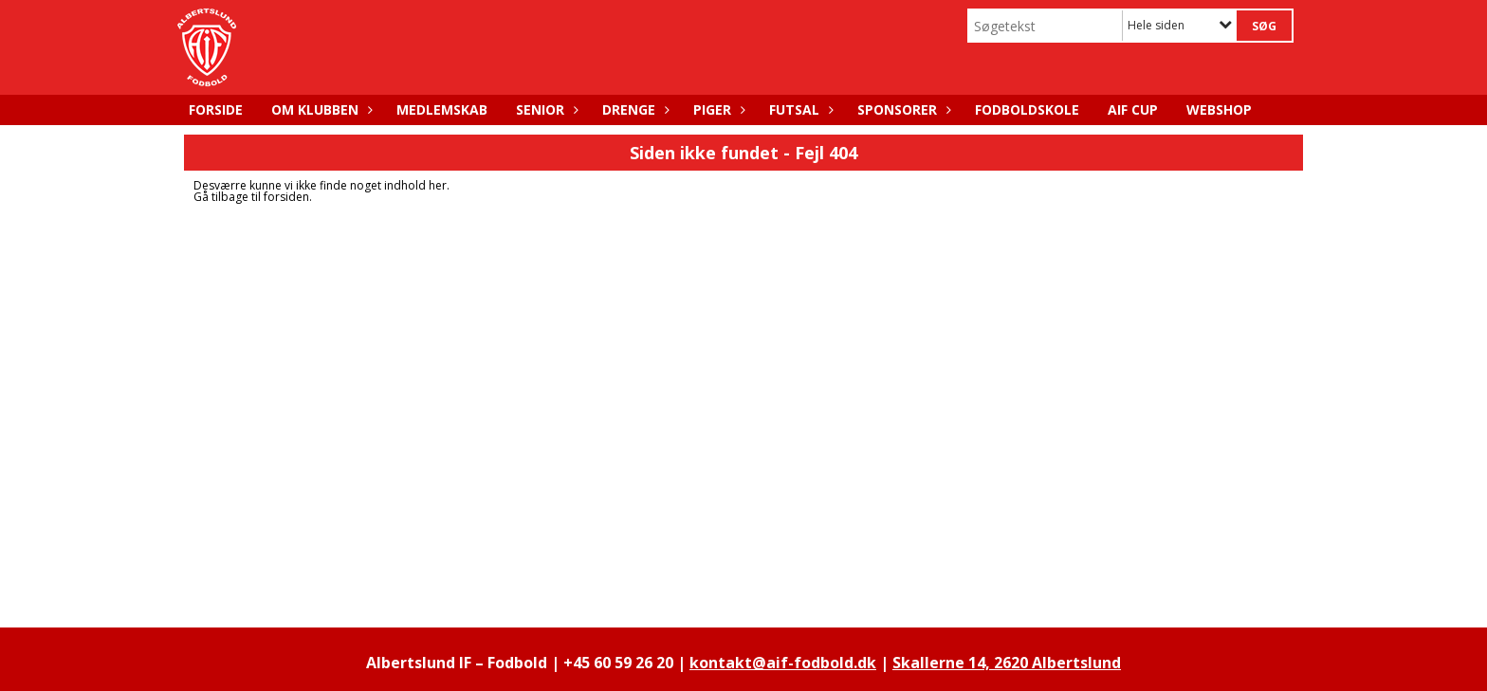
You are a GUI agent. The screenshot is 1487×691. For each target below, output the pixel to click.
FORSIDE (216, 109)
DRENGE (633, 109)
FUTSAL (799, 109)
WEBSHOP (1219, 109)
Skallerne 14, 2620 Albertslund (1006, 662)
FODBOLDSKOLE (1027, 109)
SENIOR (545, 109)
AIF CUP (1133, 109)
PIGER (717, 109)
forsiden (286, 197)
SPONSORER (901, 109)
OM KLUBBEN (319, 109)
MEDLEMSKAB (441, 109)
